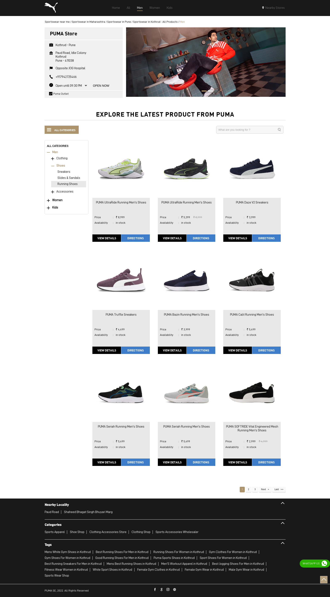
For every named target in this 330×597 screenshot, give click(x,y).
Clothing (62, 158)
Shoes (60, 165)
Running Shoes (67, 184)
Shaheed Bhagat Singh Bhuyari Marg (88, 512)
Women (57, 200)
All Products (170, 21)
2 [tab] (209, 91)
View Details (106, 238)
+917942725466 (66, 76)
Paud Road (52, 512)
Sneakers (63, 171)
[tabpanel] (206, 62)
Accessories (64, 191)
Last (276, 489)
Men (55, 152)
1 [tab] (203, 91)
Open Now (101, 85)
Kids (55, 207)
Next (263, 489)
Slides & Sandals (68, 177)
